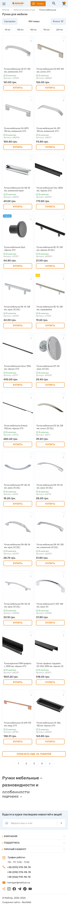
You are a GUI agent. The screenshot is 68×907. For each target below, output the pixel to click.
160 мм (33, 30)
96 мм (7, 30)
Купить (18, 87)
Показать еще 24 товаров (34, 754)
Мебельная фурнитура (24, 10)
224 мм (59, 30)
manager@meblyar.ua (18, 882)
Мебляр (5, 10)
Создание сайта (11, 902)
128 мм (20, 30)
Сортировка (9, 21)
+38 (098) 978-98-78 (19, 872)
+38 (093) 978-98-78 (19, 867)
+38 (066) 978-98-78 (19, 877)
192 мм (46, 30)
